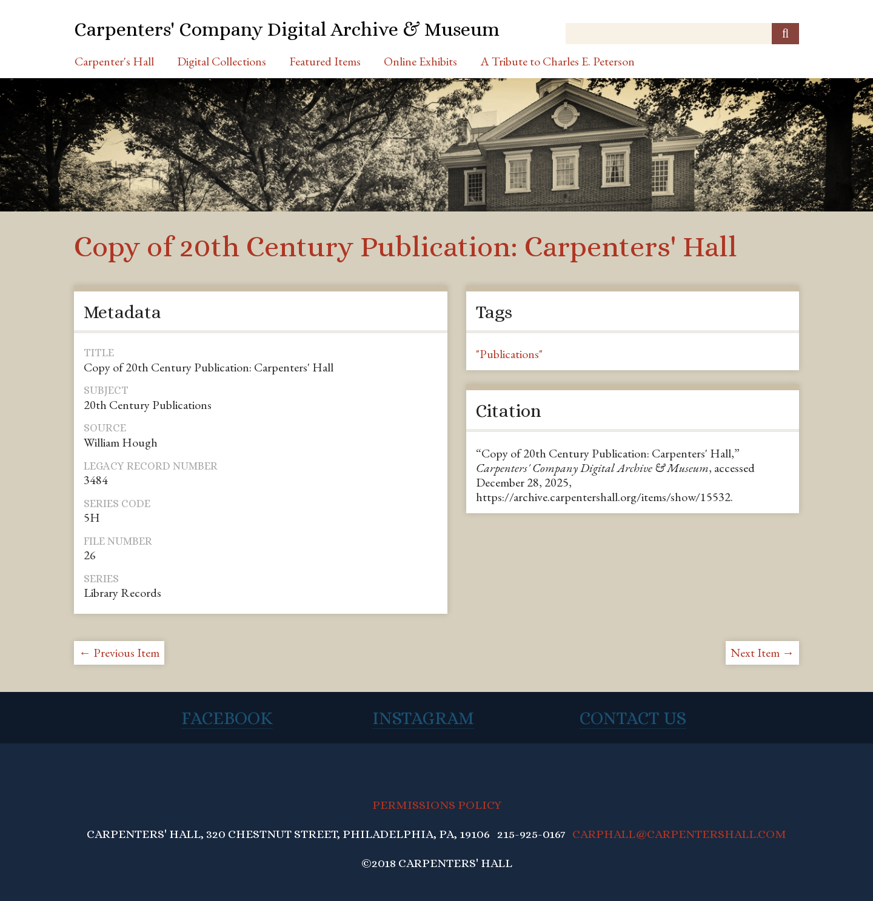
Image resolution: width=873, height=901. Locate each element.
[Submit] (785, 33)
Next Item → (762, 652)
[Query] (682, 33)
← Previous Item (119, 652)
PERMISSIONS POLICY (436, 805)
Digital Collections (221, 61)
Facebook (227, 718)
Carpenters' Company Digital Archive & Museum (287, 29)
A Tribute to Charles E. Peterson (557, 61)
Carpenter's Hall (114, 61)
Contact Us (633, 718)
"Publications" (509, 354)
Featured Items (325, 61)
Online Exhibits (420, 61)
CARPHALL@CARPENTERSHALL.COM (679, 834)
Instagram (423, 718)
